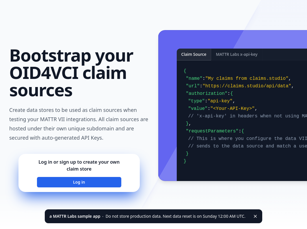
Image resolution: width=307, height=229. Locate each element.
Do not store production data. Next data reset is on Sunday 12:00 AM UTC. (147, 216)
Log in (79, 182)
